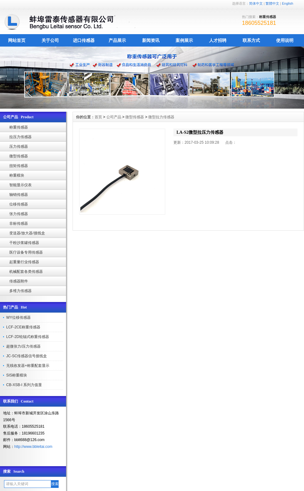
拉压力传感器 (20, 137)
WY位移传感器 (18, 317)
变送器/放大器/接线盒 (27, 233)
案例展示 (184, 40)
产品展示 (117, 40)
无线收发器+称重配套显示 (27, 365)
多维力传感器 (20, 291)
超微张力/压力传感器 (23, 346)
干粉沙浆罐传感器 (24, 243)
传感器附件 (18, 281)
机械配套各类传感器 (26, 271)
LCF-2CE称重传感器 (23, 327)
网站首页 (16, 40)
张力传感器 (18, 214)
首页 (98, 117)
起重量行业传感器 (24, 262)
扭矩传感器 (18, 166)
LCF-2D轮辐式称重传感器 (27, 337)
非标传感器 (18, 223)
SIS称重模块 (16, 375)
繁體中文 (272, 3)
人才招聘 (217, 40)
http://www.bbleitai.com (33, 446)
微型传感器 (18, 156)
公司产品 (113, 117)
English (287, 3)
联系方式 (251, 40)
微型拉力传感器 (161, 117)
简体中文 (256, 3)
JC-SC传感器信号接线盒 (26, 356)
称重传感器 (18, 127)
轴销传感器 (18, 194)
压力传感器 (18, 146)
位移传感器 (18, 204)
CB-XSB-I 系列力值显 (24, 385)
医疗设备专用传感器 (26, 252)
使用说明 (284, 40)
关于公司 (50, 40)
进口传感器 (84, 40)
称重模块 (16, 175)
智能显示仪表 (20, 185)
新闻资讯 (150, 40)
